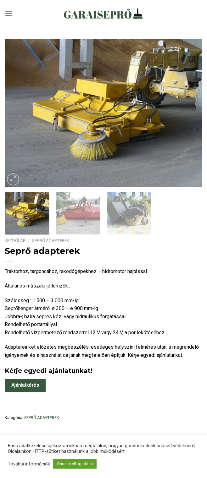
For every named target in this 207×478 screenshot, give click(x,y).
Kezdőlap (15, 240)
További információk (29, 464)
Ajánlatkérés (25, 385)
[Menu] (8, 13)
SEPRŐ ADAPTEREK (50, 240)
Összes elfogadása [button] (75, 463)
